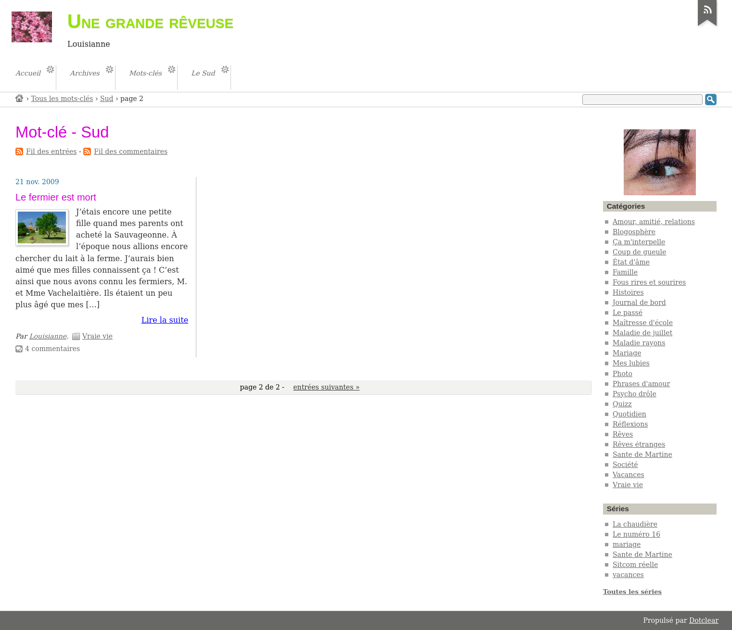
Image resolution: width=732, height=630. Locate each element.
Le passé (627, 312)
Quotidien (629, 414)
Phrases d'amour (641, 384)
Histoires (628, 292)
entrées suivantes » (326, 387)
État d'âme (631, 262)
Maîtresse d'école (643, 323)
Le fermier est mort (55, 197)
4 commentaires (52, 349)
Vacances (628, 475)
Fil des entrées (51, 151)
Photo (622, 374)
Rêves (623, 434)
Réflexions (630, 424)
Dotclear (704, 620)
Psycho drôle (634, 394)
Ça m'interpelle (639, 242)
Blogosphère (634, 232)
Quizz (622, 404)
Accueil (19, 98)
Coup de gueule (639, 252)
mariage (627, 544)
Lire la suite (164, 320)
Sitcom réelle (635, 564)
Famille (625, 272)
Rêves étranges (639, 444)
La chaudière (635, 524)
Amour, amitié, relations (654, 222)
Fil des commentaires (130, 151)
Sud (107, 98)
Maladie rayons (639, 343)
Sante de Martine (642, 454)
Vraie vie (97, 336)
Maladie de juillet (642, 333)
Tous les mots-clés (62, 98)
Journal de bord (639, 302)
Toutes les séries (632, 591)
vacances (628, 575)
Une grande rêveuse (150, 21)
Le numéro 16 (636, 534)
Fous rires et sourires (649, 282)
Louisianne (47, 336)
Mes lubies (631, 363)
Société (625, 464)
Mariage (627, 353)
